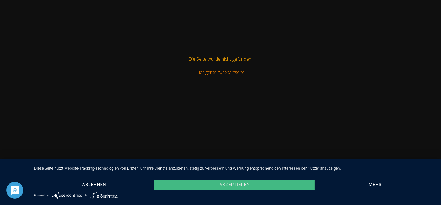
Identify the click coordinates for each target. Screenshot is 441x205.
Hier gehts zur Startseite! (220, 72)
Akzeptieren (235, 184)
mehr (375, 184)
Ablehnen (94, 184)
